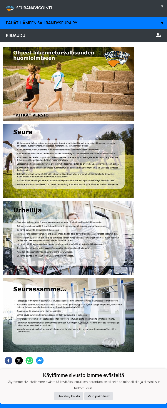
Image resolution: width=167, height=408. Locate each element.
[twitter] (19, 360)
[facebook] (8, 360)
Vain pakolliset (99, 396)
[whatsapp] (29, 360)
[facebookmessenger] (40, 360)
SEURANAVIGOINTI (86, 6)
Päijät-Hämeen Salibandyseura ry (86, 23)
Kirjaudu (83, 35)
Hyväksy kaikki (68, 396)
